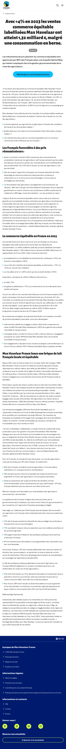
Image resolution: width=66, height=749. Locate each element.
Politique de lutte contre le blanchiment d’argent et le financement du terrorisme (33, 693)
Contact (8, 709)
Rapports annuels (11, 662)
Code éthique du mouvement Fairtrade (18, 688)
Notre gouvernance (12, 657)
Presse (7, 714)
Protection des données (13, 683)
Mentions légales (11, 678)
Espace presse (10, 13)
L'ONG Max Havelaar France (14, 652)
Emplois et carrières (12, 667)
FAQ (6, 704)
